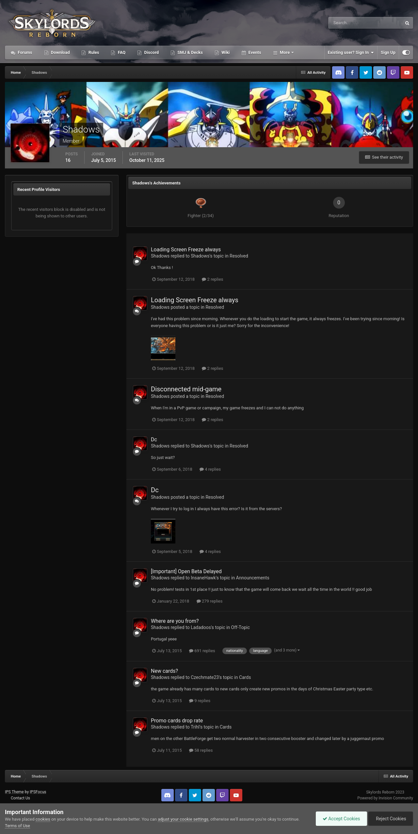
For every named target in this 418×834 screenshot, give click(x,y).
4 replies (210, 469)
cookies (43, 819)
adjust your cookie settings (183, 819)
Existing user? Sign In (351, 52)
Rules (93, 52)
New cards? (164, 671)
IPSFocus (38, 792)
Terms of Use (17, 825)
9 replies (199, 700)
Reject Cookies (390, 818)
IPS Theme (14, 792)
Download (60, 52)
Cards (245, 677)
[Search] (345, 23)
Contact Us (20, 798)
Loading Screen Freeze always (186, 249)
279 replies (210, 601)
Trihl (195, 727)
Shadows (160, 256)
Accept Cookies (341, 818)
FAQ (121, 52)
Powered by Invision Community (385, 798)
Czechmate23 (205, 677)
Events (254, 52)
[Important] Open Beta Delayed (186, 571)
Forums (24, 52)
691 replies (202, 650)
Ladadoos (201, 627)
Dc (154, 439)
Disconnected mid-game (186, 389)
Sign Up (388, 52)
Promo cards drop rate (177, 720)
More (285, 52)
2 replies (212, 279)
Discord (151, 52)
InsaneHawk (203, 577)
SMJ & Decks (189, 52)
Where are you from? (175, 621)
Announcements (252, 577)
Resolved (239, 256)
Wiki (225, 52)
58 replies (201, 750)
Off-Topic (240, 627)
